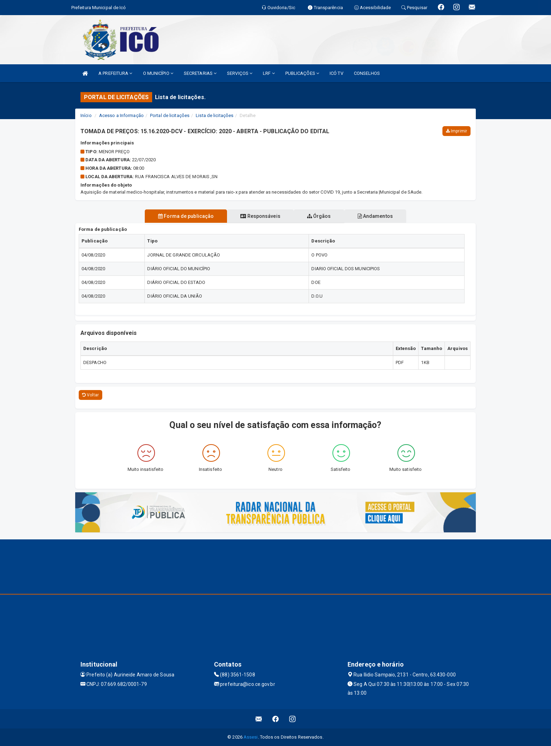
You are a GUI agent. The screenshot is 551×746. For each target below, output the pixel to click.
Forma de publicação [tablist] (181, 216)
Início (86, 115)
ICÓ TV (336, 73)
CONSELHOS (367, 73)
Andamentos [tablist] (379, 216)
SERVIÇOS (239, 73)
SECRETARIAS (200, 73)
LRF (269, 73)
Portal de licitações (169, 115)
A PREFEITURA (115, 73)
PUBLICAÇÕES (302, 73)
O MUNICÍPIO (158, 73)
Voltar (90, 395)
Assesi (251, 737)
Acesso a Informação (121, 115)
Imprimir (456, 131)
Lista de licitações (214, 115)
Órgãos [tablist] (320, 216)
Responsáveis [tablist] (259, 216)
